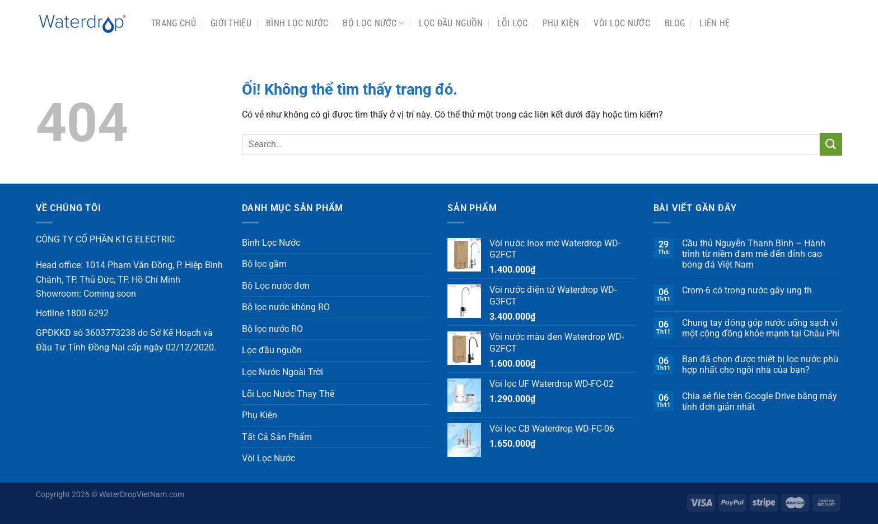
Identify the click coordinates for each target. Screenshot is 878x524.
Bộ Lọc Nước (373, 23)
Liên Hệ (714, 23)
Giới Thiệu (231, 23)
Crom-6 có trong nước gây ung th (747, 290)
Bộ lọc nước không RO (286, 307)
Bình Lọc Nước (297, 23)
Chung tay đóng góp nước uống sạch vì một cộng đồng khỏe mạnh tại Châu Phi (760, 328)
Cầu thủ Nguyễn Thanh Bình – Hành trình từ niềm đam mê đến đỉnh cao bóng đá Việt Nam (753, 254)
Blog (675, 23)
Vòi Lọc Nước (622, 23)
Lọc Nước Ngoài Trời (282, 372)
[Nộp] (831, 144)
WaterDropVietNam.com (141, 494)
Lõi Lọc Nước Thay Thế (288, 394)
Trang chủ (173, 23)
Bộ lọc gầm (264, 264)
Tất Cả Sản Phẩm (277, 437)
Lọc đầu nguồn (451, 23)
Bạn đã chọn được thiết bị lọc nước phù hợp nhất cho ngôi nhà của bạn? (760, 364)
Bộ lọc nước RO (272, 329)
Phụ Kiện (561, 23)
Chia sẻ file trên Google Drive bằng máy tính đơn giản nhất (759, 401)
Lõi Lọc (512, 23)
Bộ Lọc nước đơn (276, 285)
